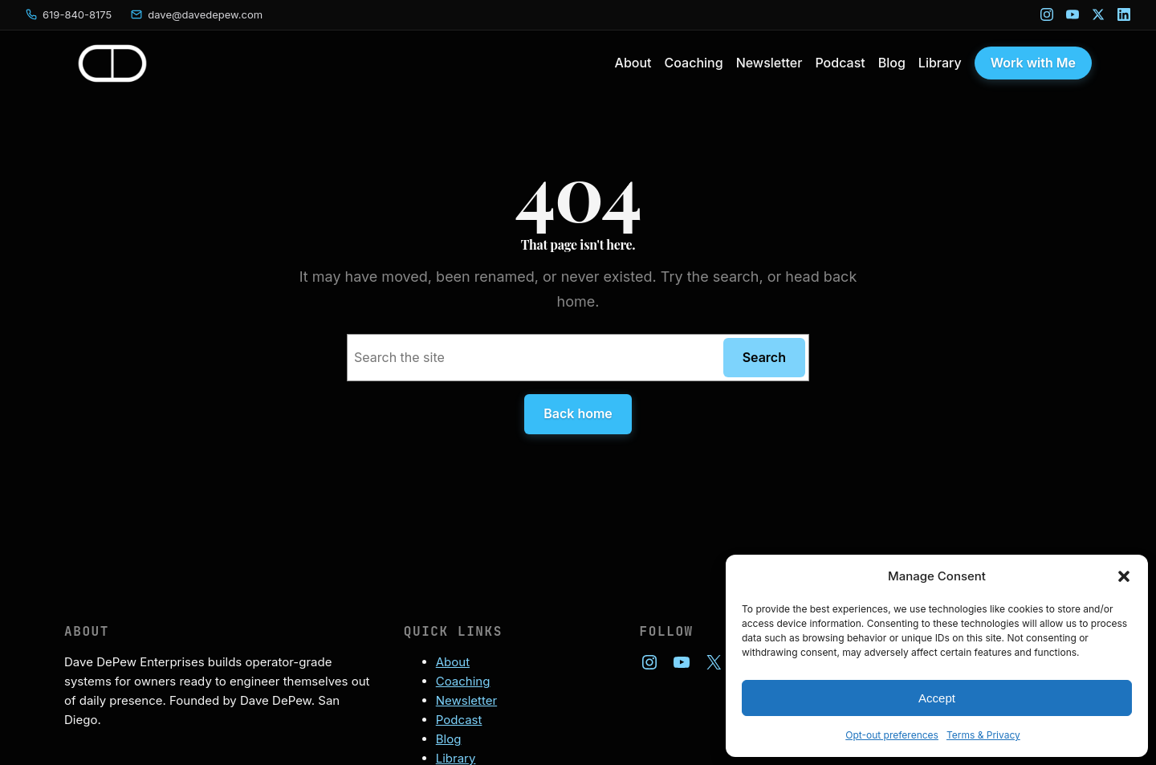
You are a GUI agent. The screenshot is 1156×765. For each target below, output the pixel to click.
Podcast (459, 719)
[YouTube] (1072, 14)
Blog (449, 739)
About (453, 661)
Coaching (463, 681)
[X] (1098, 14)
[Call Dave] (69, 14)
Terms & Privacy (983, 735)
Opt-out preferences (891, 735)
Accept (936, 698)
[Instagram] (1046, 14)
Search (764, 357)
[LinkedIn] (1123, 14)
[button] (1124, 576)
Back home (578, 413)
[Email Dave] (197, 14)
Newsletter (466, 700)
